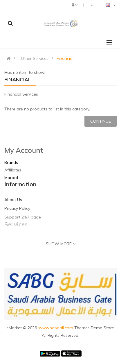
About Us (13, 199)
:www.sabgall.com (56, 327)
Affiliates (12, 170)
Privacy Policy (17, 208)
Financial (65, 58)
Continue (100, 121)
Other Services (34, 58)
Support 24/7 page (22, 217)
